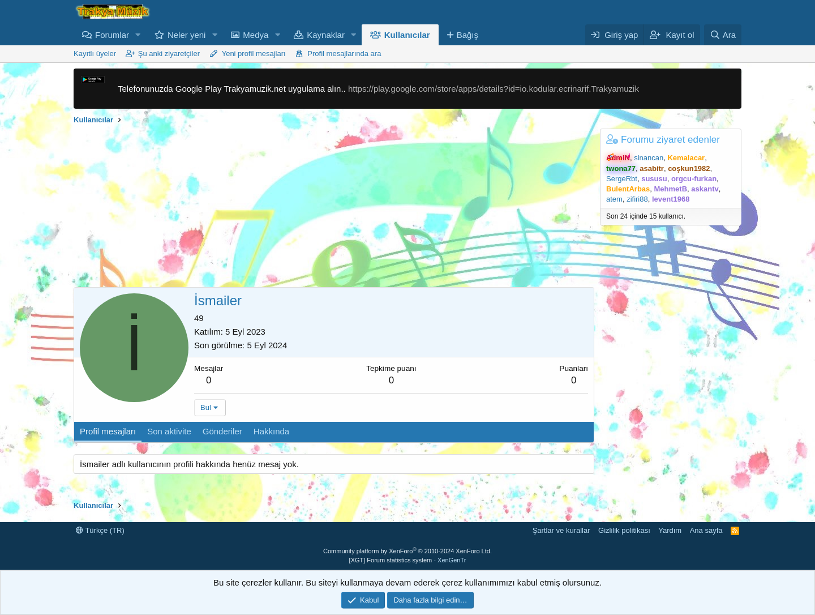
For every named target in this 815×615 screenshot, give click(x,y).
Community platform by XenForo (407, 551)
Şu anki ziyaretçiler (169, 53)
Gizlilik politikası (624, 530)
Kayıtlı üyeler (95, 53)
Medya (255, 35)
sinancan (648, 157)
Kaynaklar (326, 35)
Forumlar (112, 35)
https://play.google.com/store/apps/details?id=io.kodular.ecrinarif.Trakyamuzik (493, 88)
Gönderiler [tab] (222, 431)
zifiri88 (637, 199)
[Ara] (722, 34)
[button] (138, 34)
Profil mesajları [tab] (108, 431)
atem (614, 199)
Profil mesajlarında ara (344, 53)
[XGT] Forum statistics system (407, 560)
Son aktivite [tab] (169, 431)
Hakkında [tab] (271, 431)
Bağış (467, 35)
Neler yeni (187, 35)
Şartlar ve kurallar (561, 530)
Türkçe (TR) (100, 530)
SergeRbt (621, 178)
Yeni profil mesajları (254, 53)
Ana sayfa (706, 530)
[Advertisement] (334, 208)
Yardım (669, 530)
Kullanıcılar (407, 35)
